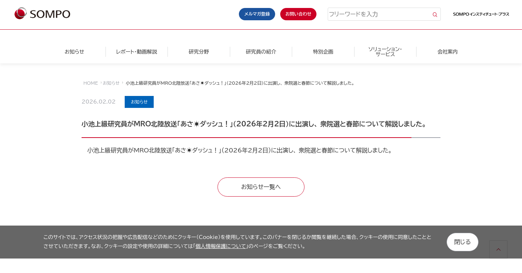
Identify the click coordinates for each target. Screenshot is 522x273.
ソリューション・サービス (385, 52)
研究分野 (198, 51)
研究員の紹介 (261, 51)
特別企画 (323, 51)
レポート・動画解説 (136, 51)
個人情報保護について (220, 246)
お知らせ (74, 51)
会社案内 (448, 51)
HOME (90, 83)
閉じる (462, 242)
